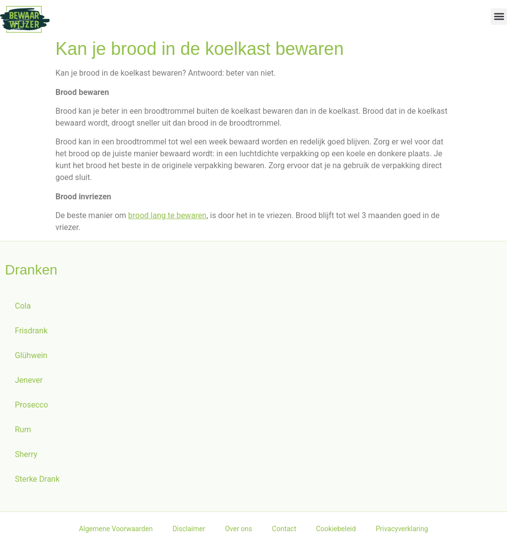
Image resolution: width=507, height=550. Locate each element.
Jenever (29, 384)
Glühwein (31, 360)
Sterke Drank (37, 483)
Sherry (26, 458)
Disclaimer (188, 533)
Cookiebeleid (335, 533)
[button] (499, 16)
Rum (23, 434)
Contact (284, 533)
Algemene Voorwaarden (115, 533)
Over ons (238, 533)
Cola (23, 310)
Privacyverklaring (402, 533)
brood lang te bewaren (167, 220)
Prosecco (31, 409)
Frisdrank (31, 335)
